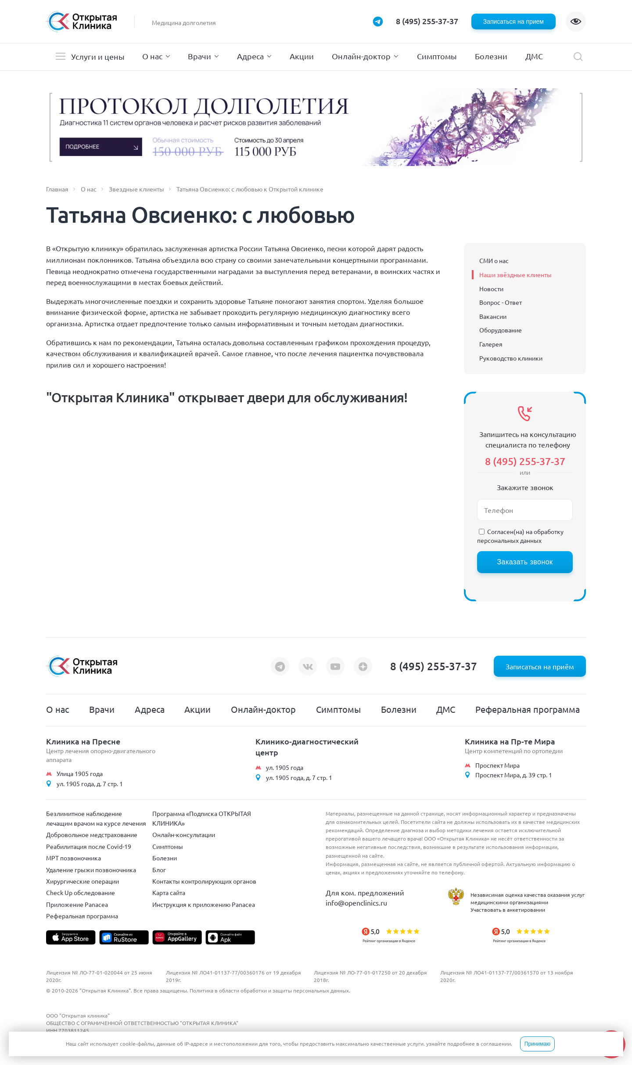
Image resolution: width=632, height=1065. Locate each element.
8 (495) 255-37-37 (427, 21)
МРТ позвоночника (73, 858)
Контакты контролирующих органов (204, 881)
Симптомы (437, 56)
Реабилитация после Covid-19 (88, 846)
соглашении (496, 1043)
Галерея (491, 344)
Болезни (491, 56)
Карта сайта (168, 892)
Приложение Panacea (77, 904)
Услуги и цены (98, 56)
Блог (159, 870)
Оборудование (500, 330)
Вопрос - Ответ (500, 302)
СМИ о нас (494, 260)
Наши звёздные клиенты (515, 274)
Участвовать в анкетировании (507, 909)
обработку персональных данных (520, 535)
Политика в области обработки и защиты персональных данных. (270, 990)
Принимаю (537, 1044)
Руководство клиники (510, 358)
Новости (491, 288)
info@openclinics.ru (356, 902)
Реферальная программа (527, 709)
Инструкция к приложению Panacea (203, 904)
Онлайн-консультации (183, 834)
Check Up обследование (80, 892)
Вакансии (492, 316)
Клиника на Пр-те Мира (510, 741)
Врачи (199, 56)
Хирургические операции (82, 881)
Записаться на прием (513, 21)
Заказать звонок (525, 562)
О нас (152, 56)
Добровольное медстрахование (91, 834)
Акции (302, 56)
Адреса (250, 56)
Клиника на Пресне (83, 741)
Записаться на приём (540, 666)
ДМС (534, 56)
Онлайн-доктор (361, 56)
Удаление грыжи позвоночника (91, 870)
